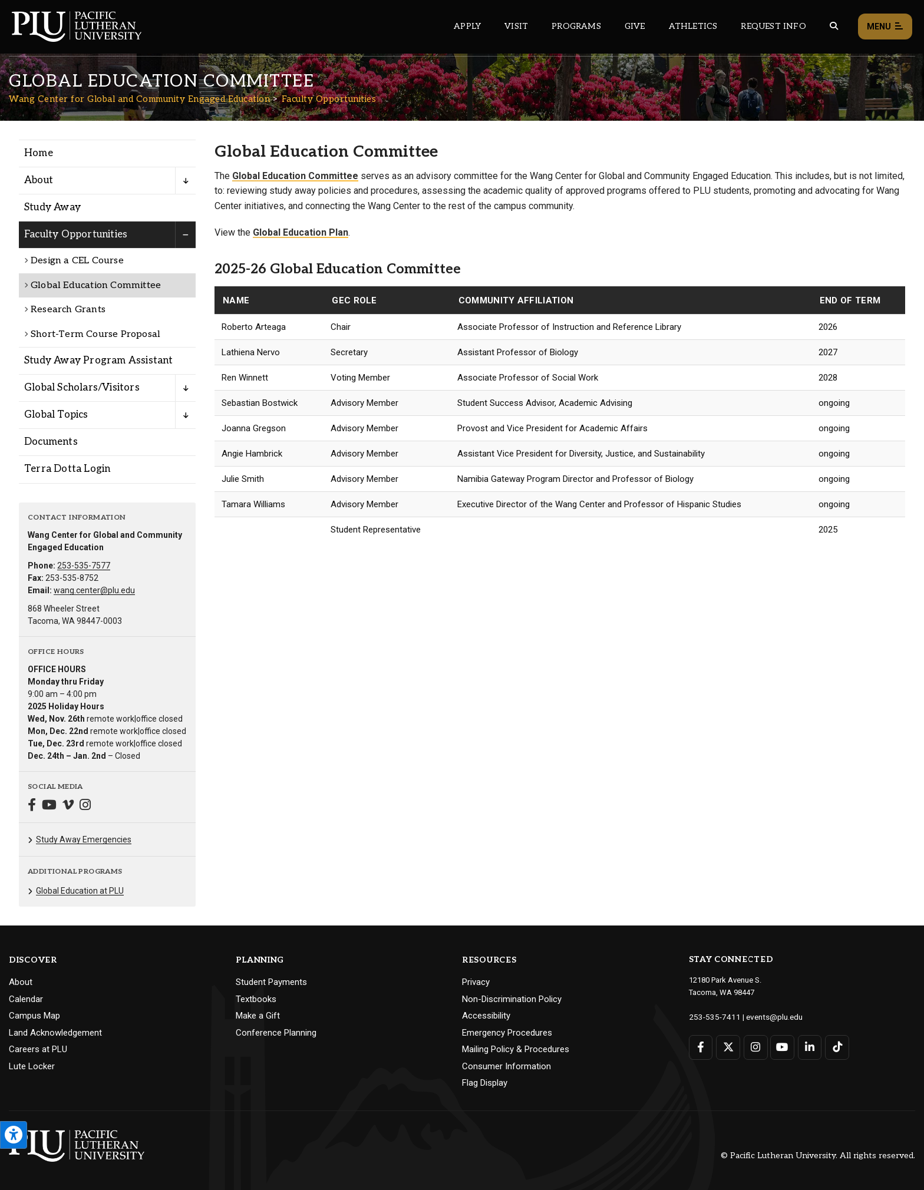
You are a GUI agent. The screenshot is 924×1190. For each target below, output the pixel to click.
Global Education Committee (295, 175)
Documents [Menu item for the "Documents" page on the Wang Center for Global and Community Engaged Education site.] (51, 442)
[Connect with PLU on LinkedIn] (808, 1046)
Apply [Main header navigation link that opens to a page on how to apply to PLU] (467, 26)
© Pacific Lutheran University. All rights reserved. (818, 1155)
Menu (885, 27)
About (20, 982)
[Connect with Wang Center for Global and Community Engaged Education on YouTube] (49, 806)
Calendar (26, 999)
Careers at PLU (38, 1049)
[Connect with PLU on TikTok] (835, 1046)
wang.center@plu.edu (94, 590)
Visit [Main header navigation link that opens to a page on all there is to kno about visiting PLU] (516, 26)
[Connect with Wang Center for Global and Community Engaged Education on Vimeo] (68, 806)
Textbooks (256, 999)
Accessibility (486, 1015)
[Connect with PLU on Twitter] (727, 1046)
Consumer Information (506, 1066)
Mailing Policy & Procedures (515, 1049)
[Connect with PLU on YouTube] (781, 1046)
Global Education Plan (300, 232)
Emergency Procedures (507, 1032)
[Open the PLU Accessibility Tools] (13, 1135)
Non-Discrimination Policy (512, 999)
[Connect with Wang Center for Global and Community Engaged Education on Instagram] (85, 806)
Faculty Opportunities (329, 99)
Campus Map (34, 1015)
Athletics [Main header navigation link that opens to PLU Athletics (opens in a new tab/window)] (693, 26)
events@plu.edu (767, 1016)
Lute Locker (32, 1066)
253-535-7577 (83, 565)
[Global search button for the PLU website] (833, 26)
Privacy (476, 982)
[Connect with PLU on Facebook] (701, 1046)
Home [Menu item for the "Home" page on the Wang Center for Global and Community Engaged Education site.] (38, 153)
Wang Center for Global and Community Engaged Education (139, 99)
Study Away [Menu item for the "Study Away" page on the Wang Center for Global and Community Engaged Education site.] (52, 207)
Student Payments (271, 982)
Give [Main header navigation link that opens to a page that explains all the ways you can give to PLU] (635, 26)
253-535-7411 (712, 1016)
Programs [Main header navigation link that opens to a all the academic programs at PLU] (576, 26)
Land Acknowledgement (55, 1032)
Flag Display (484, 1082)
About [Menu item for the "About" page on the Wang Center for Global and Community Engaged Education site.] (38, 180)
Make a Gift (258, 1015)
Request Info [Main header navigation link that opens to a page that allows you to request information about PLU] (773, 26)
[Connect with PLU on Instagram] (754, 1046)
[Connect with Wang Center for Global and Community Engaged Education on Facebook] (32, 806)
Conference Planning (276, 1032)
